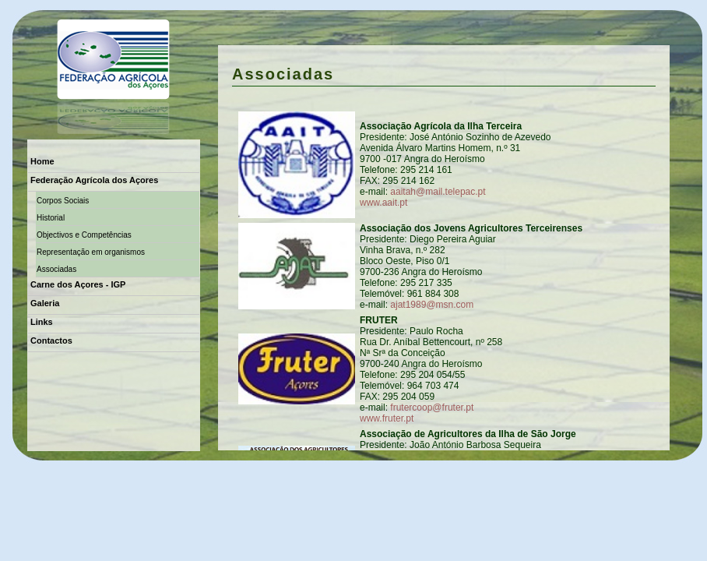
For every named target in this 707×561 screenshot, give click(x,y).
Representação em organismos (91, 252)
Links (41, 321)
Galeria (44, 303)
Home (42, 161)
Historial (51, 217)
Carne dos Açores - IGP (77, 284)
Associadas (56, 269)
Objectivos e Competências (84, 235)
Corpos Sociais (63, 200)
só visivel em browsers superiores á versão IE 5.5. (444, 247)
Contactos (51, 340)
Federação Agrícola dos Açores (94, 180)
